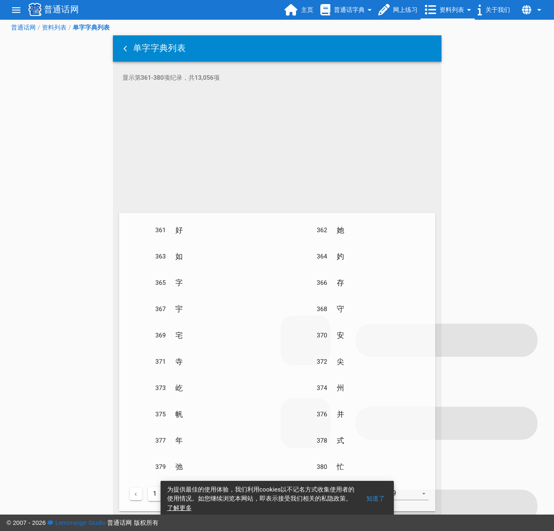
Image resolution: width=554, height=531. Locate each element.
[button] (126, 48)
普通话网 (23, 27)
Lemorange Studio (76, 522)
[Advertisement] (277, 148)
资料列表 (54, 27)
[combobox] (411, 497)
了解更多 (179, 508)
